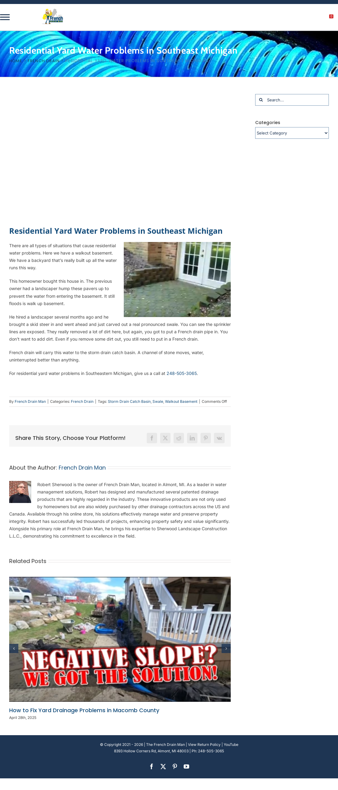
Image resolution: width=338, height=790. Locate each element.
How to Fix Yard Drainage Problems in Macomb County (84, 710)
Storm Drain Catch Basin (129, 401)
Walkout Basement (181, 401)
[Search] (261, 100)
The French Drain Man (165, 744)
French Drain (82, 401)
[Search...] (292, 100)
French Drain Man (30, 401)
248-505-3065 (182, 373)
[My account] (310, 18)
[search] (297, 18)
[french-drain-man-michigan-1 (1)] (52, 10)
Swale (157, 401)
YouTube (231, 744)
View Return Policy (204, 744)
